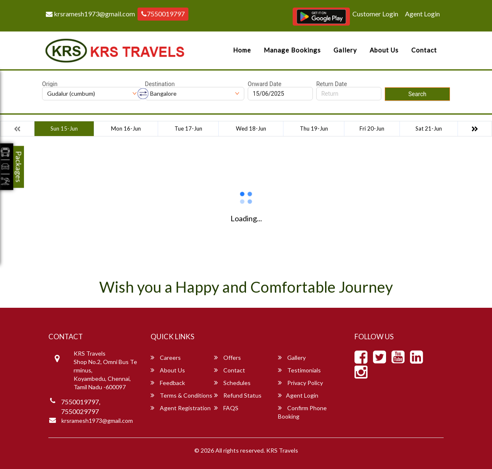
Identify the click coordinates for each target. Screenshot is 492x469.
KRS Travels (282, 450)
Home (242, 50)
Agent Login (422, 14)
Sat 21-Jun (428, 128)
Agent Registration (181, 407)
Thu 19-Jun (314, 128)
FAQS (226, 407)
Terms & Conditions (181, 395)
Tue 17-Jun (188, 128)
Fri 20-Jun (372, 128)
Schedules (232, 382)
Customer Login (375, 14)
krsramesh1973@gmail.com (90, 14)
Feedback (168, 382)
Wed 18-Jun (251, 128)
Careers (166, 357)
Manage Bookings (292, 50)
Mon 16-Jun (126, 128)
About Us (384, 50)
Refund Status (238, 395)
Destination (160, 84)
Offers (227, 357)
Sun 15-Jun (64, 128)
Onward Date (264, 84)
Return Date (331, 84)
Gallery (345, 50)
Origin (50, 84)
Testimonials (299, 370)
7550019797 (163, 14)
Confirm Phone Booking (302, 412)
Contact (424, 50)
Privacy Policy (300, 382)
